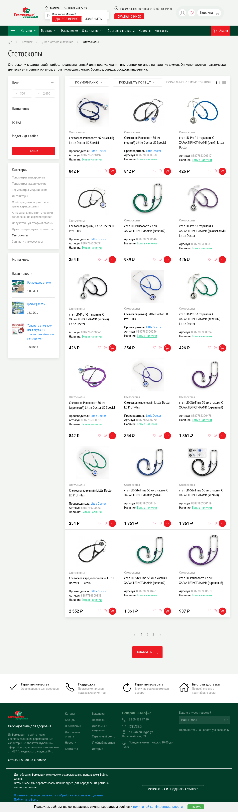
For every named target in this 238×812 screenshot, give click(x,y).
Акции (220, 30)
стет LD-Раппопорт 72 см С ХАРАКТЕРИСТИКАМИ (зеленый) (144, 228)
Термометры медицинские (29, 189)
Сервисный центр (103, 736)
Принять (195, 806)
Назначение (69, 30)
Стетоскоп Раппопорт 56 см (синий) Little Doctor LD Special (91, 140)
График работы (36, 304)
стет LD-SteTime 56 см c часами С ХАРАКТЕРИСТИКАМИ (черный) (201, 492)
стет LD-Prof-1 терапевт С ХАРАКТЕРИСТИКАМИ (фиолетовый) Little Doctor (202, 231)
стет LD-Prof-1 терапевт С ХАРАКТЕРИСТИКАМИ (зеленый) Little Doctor (199, 319)
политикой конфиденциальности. (158, 807)
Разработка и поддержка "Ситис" (173, 789)
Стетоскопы (91, 42)
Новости (145, 30)
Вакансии (98, 713)
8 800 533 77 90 (77, 7)
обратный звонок (129, 16)
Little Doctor (98, 151)
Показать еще (147, 652)
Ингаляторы (20, 196)
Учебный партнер (103, 742)
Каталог (23, 31)
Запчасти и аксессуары (27, 241)
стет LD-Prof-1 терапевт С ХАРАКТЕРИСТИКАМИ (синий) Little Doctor (201, 142)
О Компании (73, 726)
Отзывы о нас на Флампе (27, 760)
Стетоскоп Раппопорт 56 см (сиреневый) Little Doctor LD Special (92, 405)
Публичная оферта (26, 799)
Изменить (93, 19)
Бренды (49, 30)
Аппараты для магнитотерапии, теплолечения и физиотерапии (32, 214)
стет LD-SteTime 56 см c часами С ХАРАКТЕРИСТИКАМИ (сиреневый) (201, 404)
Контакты (162, 30)
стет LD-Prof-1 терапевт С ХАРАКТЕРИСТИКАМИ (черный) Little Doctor (89, 319)
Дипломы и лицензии (99, 728)
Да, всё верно (67, 19)
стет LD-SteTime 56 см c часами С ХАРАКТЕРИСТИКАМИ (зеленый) (146, 580)
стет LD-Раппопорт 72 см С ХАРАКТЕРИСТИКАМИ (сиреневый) (201, 580)
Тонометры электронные (28, 177)
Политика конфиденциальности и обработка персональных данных (58, 795)
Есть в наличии (92, 159)
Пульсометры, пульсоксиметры (33, 229)
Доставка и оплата (121, 30)
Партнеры (98, 719)
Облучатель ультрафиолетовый (32, 223)
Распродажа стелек (39, 282)
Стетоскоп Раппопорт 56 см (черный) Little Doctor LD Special (145, 140)
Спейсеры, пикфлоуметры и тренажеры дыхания (30, 204)
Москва (55, 7)
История (97, 748)
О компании (93, 30)
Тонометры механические (29, 183)
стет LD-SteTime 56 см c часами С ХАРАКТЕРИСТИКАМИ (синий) (146, 492)
